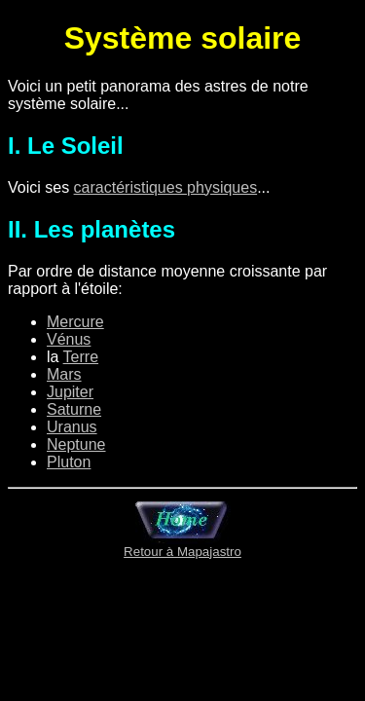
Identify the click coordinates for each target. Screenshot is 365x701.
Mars (64, 374)
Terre (80, 357)
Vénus (69, 339)
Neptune (76, 444)
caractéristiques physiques (166, 187)
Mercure (75, 322)
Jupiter (70, 392)
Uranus (72, 427)
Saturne (74, 409)
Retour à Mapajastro (182, 546)
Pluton (69, 462)
